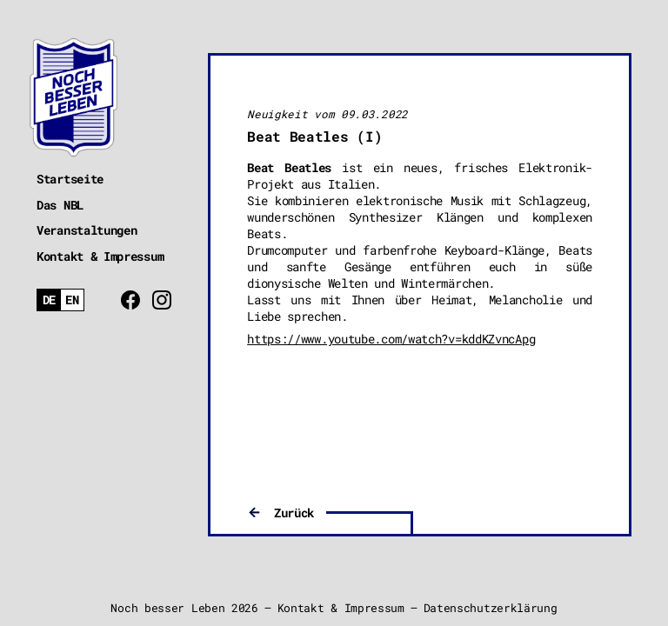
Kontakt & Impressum (100, 256)
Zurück (294, 512)
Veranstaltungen (87, 230)
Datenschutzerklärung (491, 608)
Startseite (70, 178)
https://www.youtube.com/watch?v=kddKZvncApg (391, 338)
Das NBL (60, 204)
